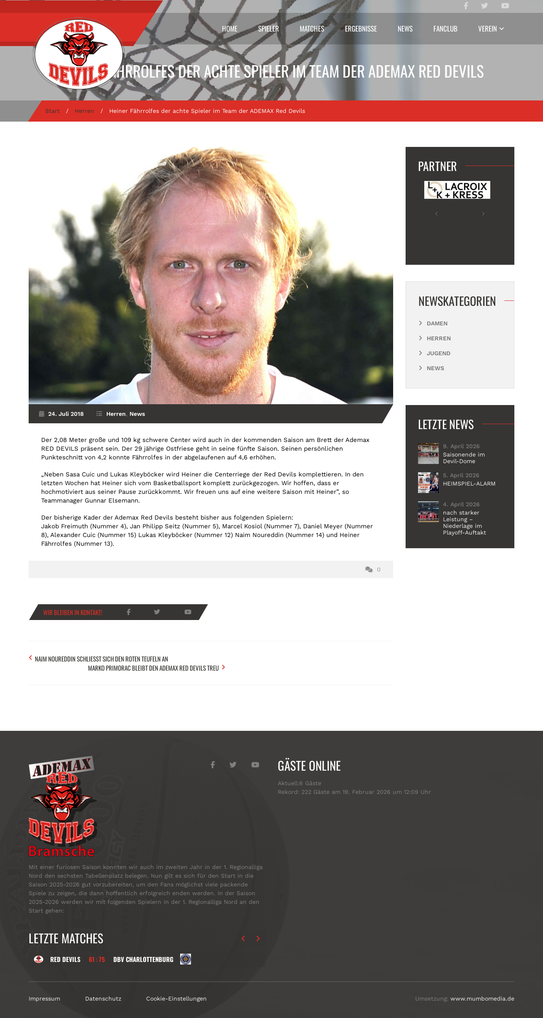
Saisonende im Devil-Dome (464, 457)
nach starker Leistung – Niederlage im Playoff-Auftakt (464, 522)
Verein (487, 28)
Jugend (438, 353)
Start (52, 110)
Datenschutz (103, 988)
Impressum (44, 988)
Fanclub (445, 28)
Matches (312, 28)
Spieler (268, 28)
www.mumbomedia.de (482, 988)
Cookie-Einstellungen (176, 988)
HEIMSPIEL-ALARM (469, 483)
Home (229, 28)
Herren (84, 110)
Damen (437, 323)
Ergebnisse (361, 28)
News (405, 28)
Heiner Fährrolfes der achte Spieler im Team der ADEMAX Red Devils (271, 70)
